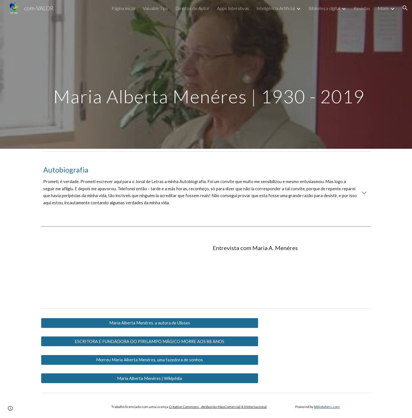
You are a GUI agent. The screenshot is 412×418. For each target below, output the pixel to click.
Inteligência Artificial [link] (275, 8)
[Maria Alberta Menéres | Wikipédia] (149, 378)
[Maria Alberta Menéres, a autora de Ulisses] (149, 323)
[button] (405, 8)
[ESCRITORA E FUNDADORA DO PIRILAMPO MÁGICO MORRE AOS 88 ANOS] (149, 341)
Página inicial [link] (123, 8)
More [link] (383, 8)
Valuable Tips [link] (155, 8)
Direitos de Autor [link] (192, 8)
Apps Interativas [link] (233, 8)
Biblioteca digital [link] (324, 8)
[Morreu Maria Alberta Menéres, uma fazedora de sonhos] (149, 360)
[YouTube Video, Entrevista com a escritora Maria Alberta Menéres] (93, 269)
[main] (206, 74)
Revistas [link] (362, 8)
